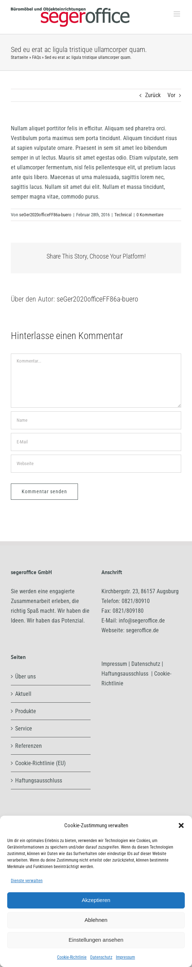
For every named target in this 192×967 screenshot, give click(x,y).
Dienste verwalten (27, 880)
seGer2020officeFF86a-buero (45, 214)
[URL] (96, 464)
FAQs (36, 57)
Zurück (153, 95)
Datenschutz (101, 957)
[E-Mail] (96, 442)
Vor (171, 95)
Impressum (125, 957)
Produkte (25, 711)
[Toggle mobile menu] (177, 14)
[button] (181, 825)
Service (23, 728)
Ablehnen (95, 920)
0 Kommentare (149, 214)
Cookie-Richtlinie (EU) (40, 763)
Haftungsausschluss (38, 780)
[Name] (96, 420)
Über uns (25, 676)
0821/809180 (128, 610)
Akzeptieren (96, 900)
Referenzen (28, 745)
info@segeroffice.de (142, 620)
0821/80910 (136, 601)
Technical (123, 214)
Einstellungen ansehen (96, 940)
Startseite (19, 57)
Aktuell (23, 693)
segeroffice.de (142, 630)
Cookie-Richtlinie (72, 957)
